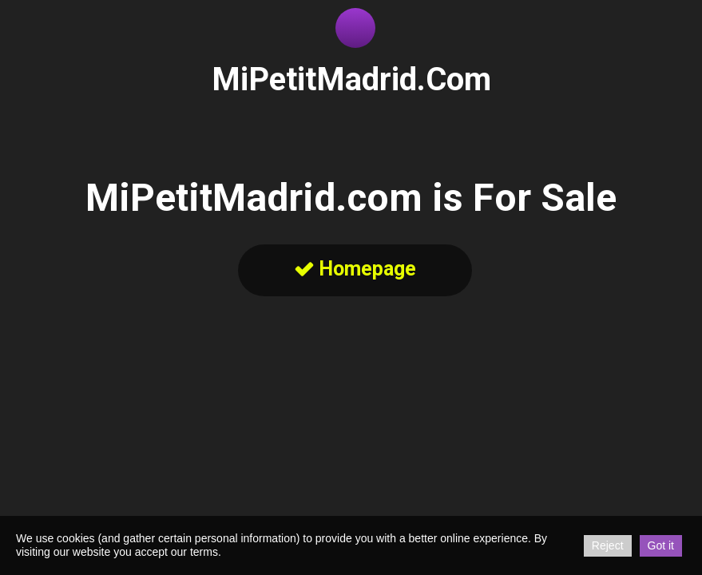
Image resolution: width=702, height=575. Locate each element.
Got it (661, 545)
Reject (608, 545)
